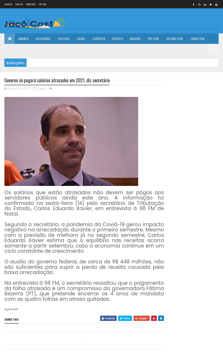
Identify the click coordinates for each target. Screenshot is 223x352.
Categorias (42, 38)
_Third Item (196, 38)
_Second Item (174, 38)
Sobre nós (31, 4)
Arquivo (135, 38)
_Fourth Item (16, 49)
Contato (19, 4)
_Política (63, 38)
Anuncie (8, 4)
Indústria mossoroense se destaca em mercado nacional (202, 160)
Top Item (42, 4)
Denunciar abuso (181, 209)
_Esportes (98, 38)
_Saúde (80, 38)
